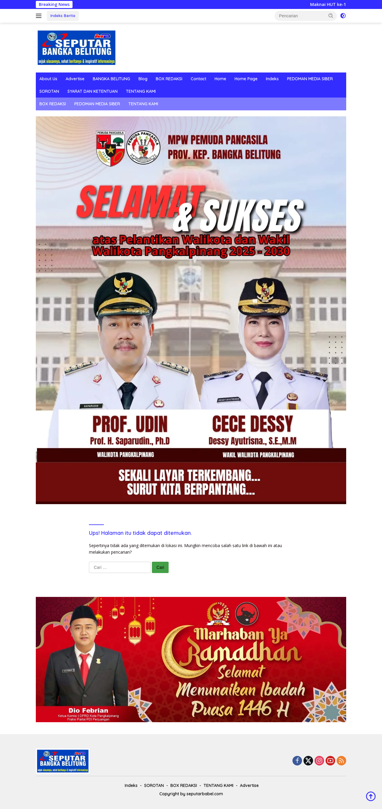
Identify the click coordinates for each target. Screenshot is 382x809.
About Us (48, 78)
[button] (331, 15)
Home (220, 78)
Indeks (272, 78)
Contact (198, 78)
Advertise (75, 78)
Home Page (246, 78)
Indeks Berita (62, 15)
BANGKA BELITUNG (111, 78)
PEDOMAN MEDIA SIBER (310, 78)
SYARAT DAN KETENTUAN (92, 91)
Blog (142, 78)
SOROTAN (49, 91)
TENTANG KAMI (141, 91)
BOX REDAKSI (169, 78)
